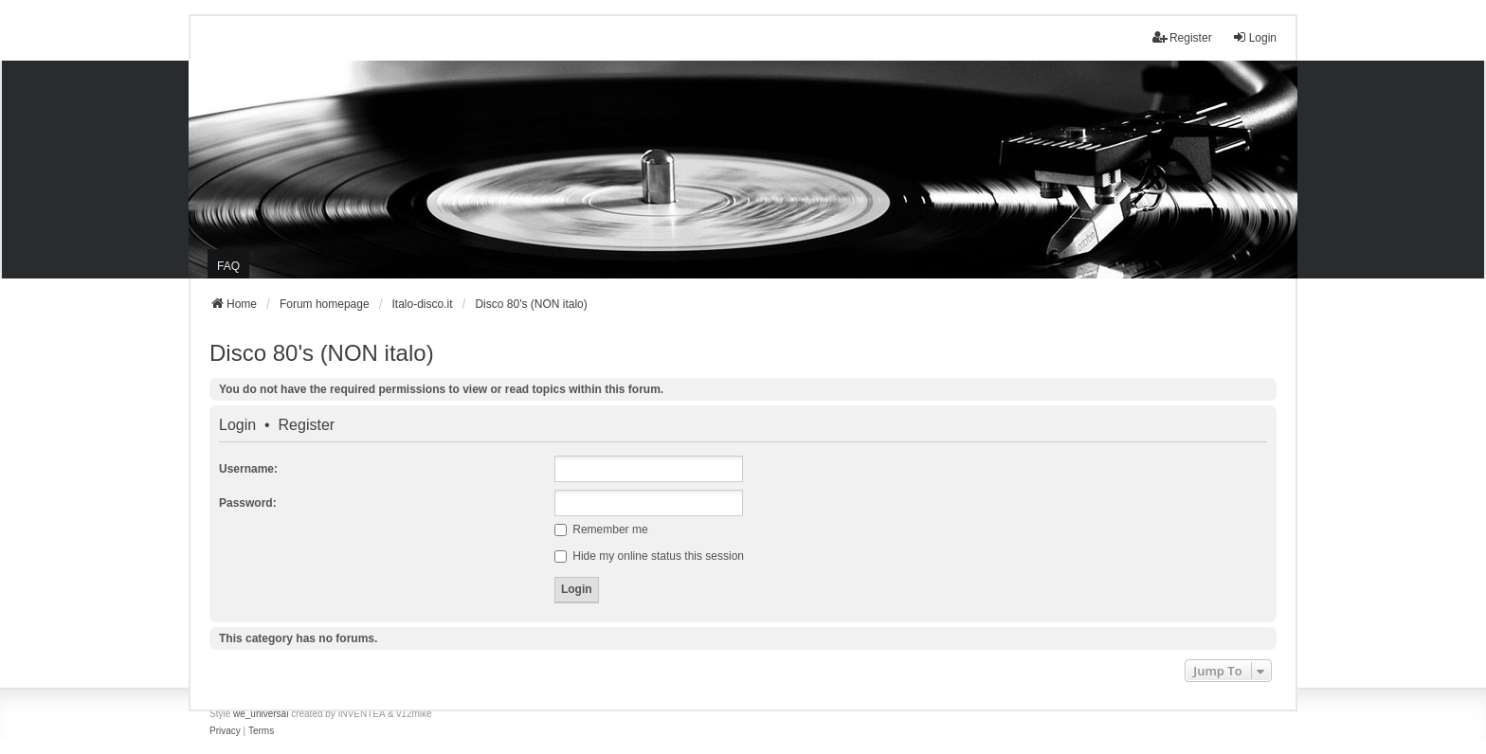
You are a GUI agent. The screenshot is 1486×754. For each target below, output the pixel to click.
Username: (248, 469)
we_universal (260, 714)
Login (237, 425)
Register (307, 425)
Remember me (601, 529)
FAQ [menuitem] (228, 266)
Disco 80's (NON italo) (321, 353)
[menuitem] (225, 731)
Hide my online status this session (649, 556)
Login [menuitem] (1254, 37)
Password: (248, 503)
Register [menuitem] (1182, 37)
